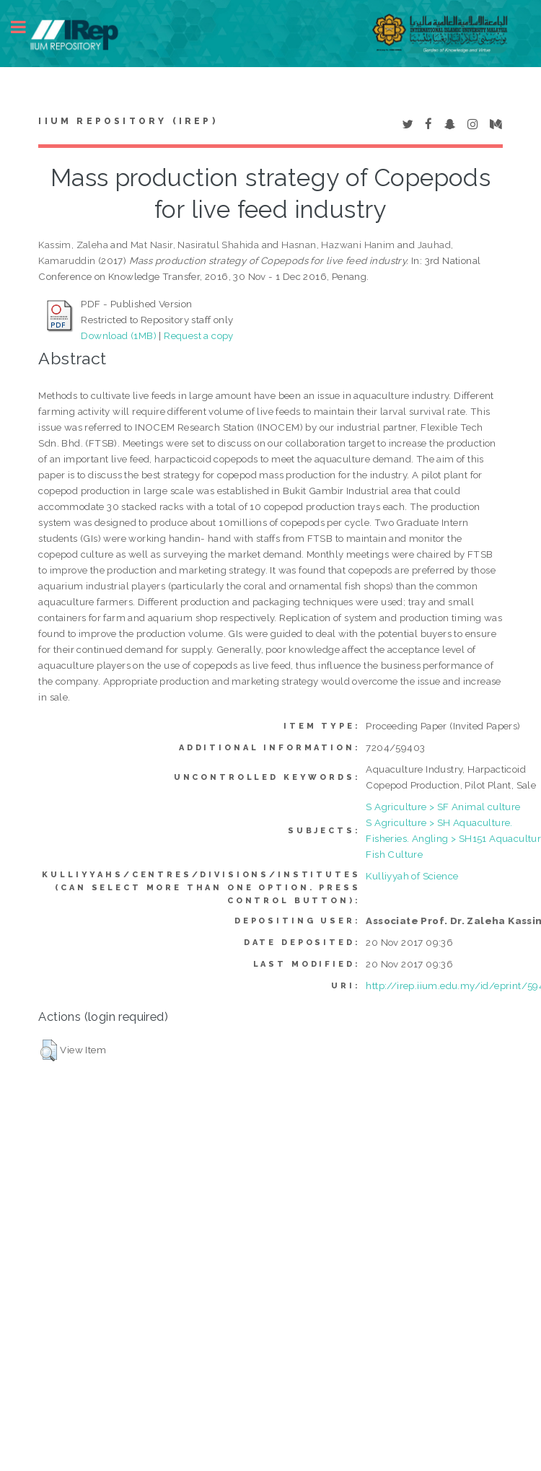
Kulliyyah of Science (412, 876)
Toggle (26, 27)
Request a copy (199, 335)
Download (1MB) (119, 335)
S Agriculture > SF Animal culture (443, 806)
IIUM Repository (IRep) (127, 121)
